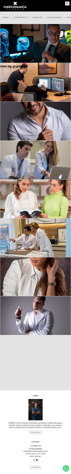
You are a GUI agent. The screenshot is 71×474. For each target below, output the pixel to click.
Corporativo (21, 17)
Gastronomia (54, 17)
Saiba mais (35, 432)
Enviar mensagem (36, 448)
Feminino (38, 17)
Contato (35, 467)
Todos (5, 17)
